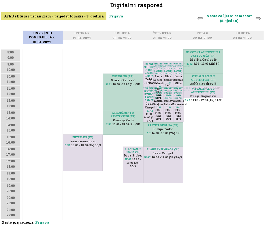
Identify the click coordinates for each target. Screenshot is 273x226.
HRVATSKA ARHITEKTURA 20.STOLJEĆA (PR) (203, 53)
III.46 (168, 83)
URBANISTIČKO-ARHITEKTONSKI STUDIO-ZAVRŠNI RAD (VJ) (150, 70)
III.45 (158, 107)
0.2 (149, 133)
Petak (203, 33)
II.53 (67, 145)
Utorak (83, 33)
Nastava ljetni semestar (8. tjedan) (229, 18)
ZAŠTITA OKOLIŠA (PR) (163, 125)
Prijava (116, 16)
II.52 (109, 124)
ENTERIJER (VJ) (83, 137)
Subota (243, 33)
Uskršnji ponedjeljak (43, 35)
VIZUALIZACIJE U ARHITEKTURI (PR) (203, 78)
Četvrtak (163, 33)
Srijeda (123, 33)
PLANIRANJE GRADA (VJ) (133, 151)
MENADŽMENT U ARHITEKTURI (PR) (123, 114)
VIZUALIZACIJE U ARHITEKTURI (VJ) (203, 90)
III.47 (128, 159)
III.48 (150, 110)
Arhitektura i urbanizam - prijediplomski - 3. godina (54, 16)
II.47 (187, 100)
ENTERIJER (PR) (123, 76)
